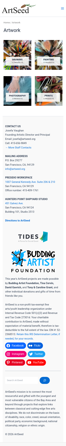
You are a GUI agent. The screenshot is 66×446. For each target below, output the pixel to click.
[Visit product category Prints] (49, 91)
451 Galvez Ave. (14, 203)
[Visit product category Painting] (49, 55)
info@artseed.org (15, 169)
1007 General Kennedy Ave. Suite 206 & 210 (30, 182)
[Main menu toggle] (62, 8)
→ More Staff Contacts (18, 147)
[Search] (45, 380)
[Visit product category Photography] (17, 91)
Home (7, 22)
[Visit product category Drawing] (17, 55)
